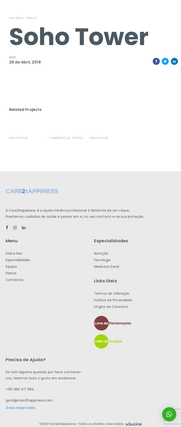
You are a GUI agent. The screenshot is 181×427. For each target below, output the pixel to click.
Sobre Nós (14, 253)
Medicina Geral (106, 266)
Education (18, 138)
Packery (16, 18)
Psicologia (102, 260)
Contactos (15, 279)
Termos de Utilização (111, 293)
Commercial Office (66, 138)
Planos (11, 273)
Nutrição (101, 253)
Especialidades (18, 260)
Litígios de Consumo (111, 306)
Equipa (11, 266)
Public (31, 18)
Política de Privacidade (113, 300)
